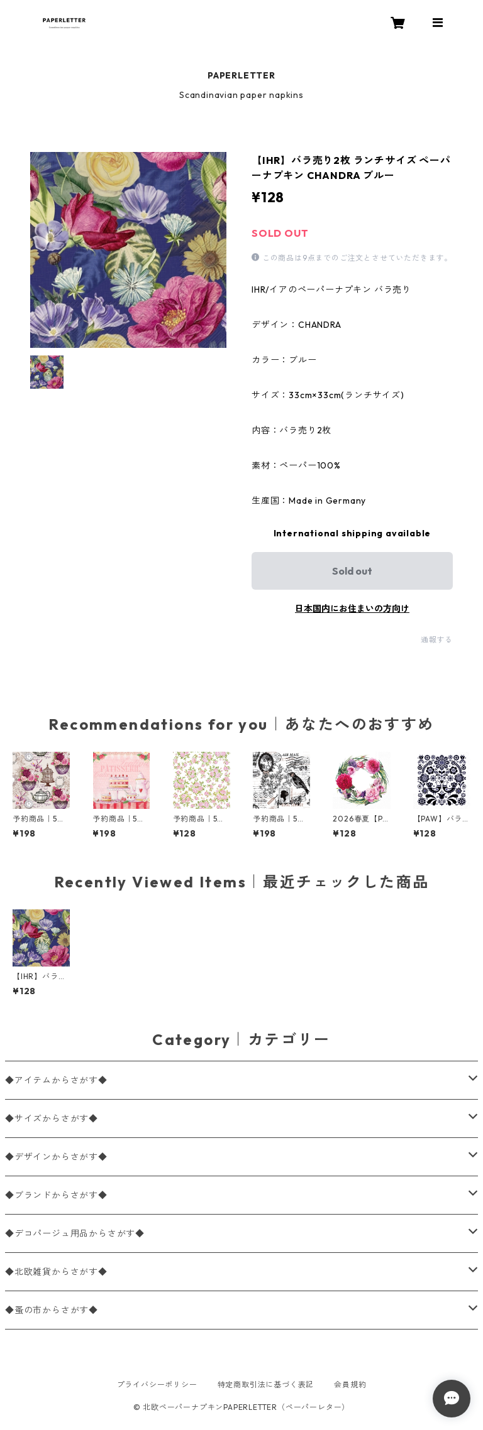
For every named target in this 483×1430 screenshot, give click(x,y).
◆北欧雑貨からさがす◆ (56, 1271)
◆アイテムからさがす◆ (56, 1080)
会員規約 (350, 1384)
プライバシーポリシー (157, 1384)
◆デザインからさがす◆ (56, 1156)
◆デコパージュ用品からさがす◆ (75, 1233)
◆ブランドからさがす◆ (56, 1195)
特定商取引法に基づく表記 (266, 1384)
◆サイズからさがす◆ (51, 1118)
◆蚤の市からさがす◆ (51, 1310)
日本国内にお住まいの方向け (352, 608)
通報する (437, 639)
